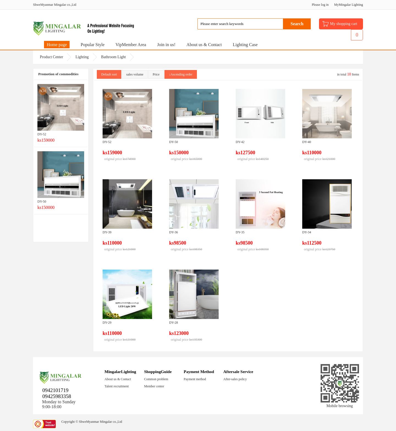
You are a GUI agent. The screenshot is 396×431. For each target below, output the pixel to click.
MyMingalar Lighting (348, 5)
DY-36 (173, 232)
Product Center (51, 57)
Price (156, 74)
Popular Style (93, 44)
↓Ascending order (181, 74)
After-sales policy (235, 379)
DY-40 (306, 142)
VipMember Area (131, 44)
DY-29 (107, 322)
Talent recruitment (117, 386)
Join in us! (166, 44)
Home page (57, 44)
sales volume (134, 74)
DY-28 (173, 322)
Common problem (156, 379)
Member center (154, 386)
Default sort (109, 74)
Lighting (82, 57)
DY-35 (240, 232)
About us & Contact (204, 44)
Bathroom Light (113, 57)
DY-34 (306, 232)
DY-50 (41, 201)
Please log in (320, 5)
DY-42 (240, 142)
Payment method (195, 379)
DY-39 (107, 232)
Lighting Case (245, 44)
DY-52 (41, 134)
